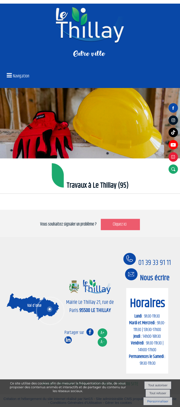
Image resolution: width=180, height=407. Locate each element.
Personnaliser (157, 401)
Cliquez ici (120, 231)
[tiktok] (174, 137)
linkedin (68, 339)
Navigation (21, 76)
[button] (174, 169)
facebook (90, 331)
